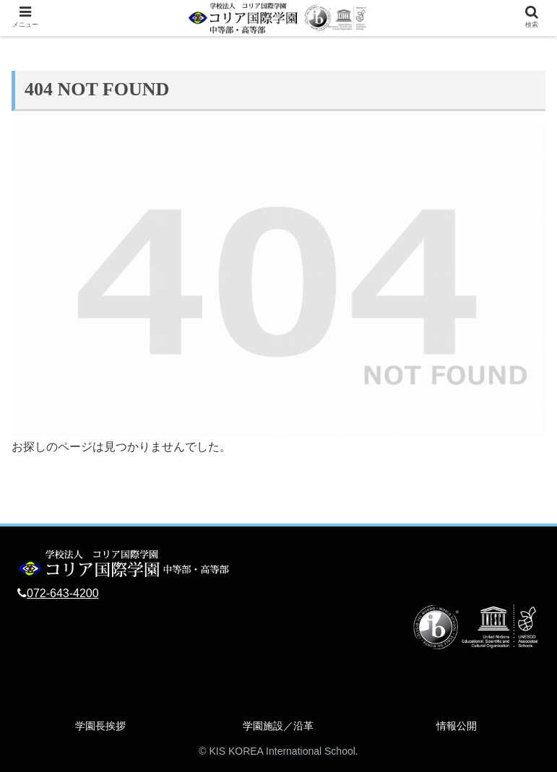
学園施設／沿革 (278, 726)
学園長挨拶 (100, 726)
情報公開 (456, 726)
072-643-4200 (63, 593)
